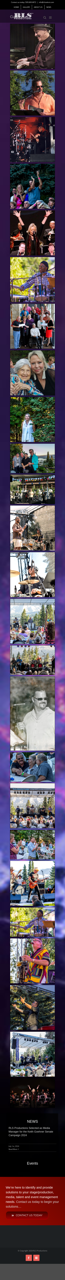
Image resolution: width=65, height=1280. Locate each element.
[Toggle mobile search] (44, 17)
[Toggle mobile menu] (50, 17)
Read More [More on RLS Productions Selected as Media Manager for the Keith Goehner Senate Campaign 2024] (13, 1149)
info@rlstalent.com (46, 2)
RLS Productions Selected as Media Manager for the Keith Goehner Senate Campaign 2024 (31, 1132)
